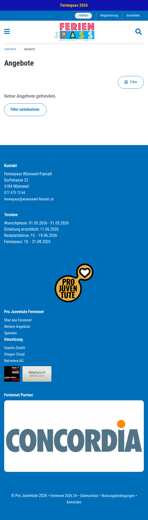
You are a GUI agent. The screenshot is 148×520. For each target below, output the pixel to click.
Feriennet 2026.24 (63, 496)
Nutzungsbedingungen (118, 496)
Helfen (83, 15)
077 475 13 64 (14, 193)
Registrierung (109, 15)
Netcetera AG (14, 361)
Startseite (10, 49)
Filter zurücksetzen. (25, 109)
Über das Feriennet (18, 320)
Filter (130, 82)
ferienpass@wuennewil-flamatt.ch (29, 199)
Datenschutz (89, 496)
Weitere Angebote (17, 327)
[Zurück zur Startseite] (74, 32)
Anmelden (133, 15)
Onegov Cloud (14, 354)
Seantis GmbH (14, 348)
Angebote (29, 49)
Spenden (10, 333)
